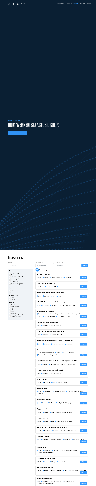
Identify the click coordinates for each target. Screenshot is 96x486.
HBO (12, 290)
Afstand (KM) (59, 262)
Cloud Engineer (42, 379)
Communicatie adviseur (17, 283)
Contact (89, 4)
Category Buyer (15, 279)
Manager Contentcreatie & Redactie (48, 322)
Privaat (13, 297)
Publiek (13, 299)
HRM (12, 308)
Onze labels (69, 4)
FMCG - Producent (15, 306)
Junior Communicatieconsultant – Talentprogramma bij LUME (57, 361)
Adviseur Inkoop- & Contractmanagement (21, 274)
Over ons (82, 4)
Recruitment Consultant (44, 478)
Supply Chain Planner (44, 409)
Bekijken (83, 277)
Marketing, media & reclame (18, 315)
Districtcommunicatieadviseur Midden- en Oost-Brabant (55, 340)
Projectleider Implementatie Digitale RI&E (50, 292)
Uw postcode (39, 262)
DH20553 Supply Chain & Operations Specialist (52, 427)
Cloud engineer (14, 281)
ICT (12, 309)
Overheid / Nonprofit (16, 316)
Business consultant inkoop (18, 276)
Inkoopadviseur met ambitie (46, 458)
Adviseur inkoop (15, 273)
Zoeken (10, 262)
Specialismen (60, 4)
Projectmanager (42, 388)
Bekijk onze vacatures (17, 133)
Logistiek (13, 313)
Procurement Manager (44, 399)
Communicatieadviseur (16, 284)
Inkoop (13, 311)
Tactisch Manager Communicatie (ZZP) (50, 370)
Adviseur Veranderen (43, 274)
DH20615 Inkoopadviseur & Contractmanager (51, 302)
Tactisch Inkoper (42, 418)
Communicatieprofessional (46, 311)
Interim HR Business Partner (46, 283)
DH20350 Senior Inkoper (45, 467)
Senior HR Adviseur (43, 436)
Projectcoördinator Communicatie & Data (50, 331)
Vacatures (76, 4)
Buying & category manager (18, 278)
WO (12, 291)
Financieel (13, 304)
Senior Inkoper (41, 447)
